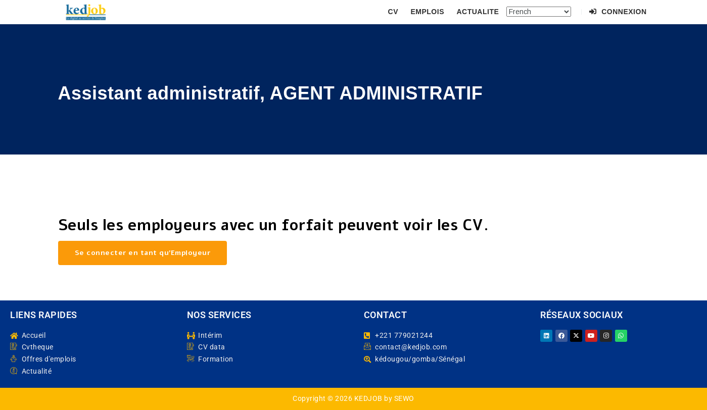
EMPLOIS (427, 12)
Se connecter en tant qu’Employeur (143, 253)
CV (393, 12)
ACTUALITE (477, 12)
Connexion (617, 12)
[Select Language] (538, 12)
